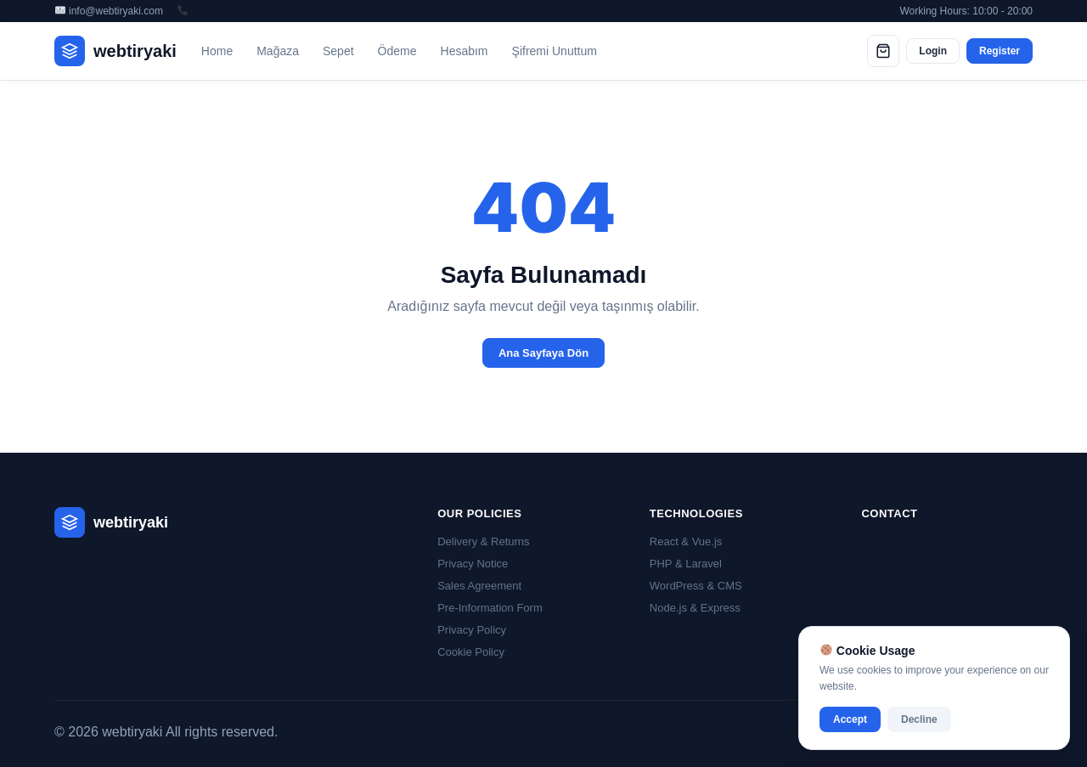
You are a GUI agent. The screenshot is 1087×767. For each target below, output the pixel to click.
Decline (919, 719)
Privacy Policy (471, 629)
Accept (850, 719)
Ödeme (397, 51)
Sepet (338, 51)
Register (999, 51)
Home (217, 51)
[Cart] (883, 51)
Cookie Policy (470, 652)
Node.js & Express (695, 607)
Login (933, 51)
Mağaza (277, 51)
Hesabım (464, 51)
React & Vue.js (686, 541)
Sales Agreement (479, 585)
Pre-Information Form (490, 607)
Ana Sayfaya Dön (543, 353)
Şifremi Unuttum (554, 51)
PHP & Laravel (686, 563)
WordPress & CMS (696, 585)
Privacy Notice (472, 563)
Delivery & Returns (483, 541)
